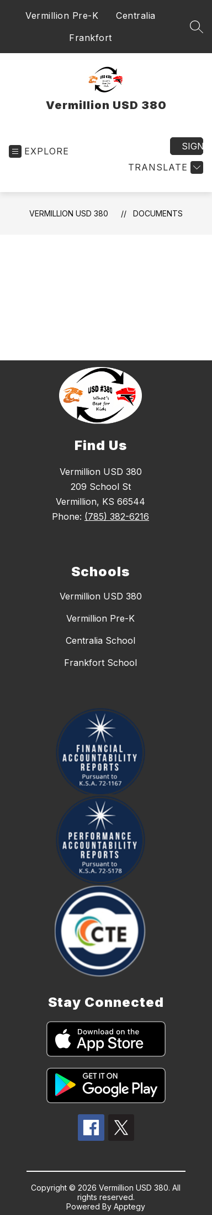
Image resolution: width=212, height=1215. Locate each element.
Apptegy (129, 1206)
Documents (158, 213)
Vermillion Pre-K (61, 15)
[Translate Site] (164, 167)
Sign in (192, 146)
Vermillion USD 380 (68, 213)
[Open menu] (39, 151)
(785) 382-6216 (116, 516)
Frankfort (90, 37)
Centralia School (100, 640)
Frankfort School (100, 662)
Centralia (136, 15)
